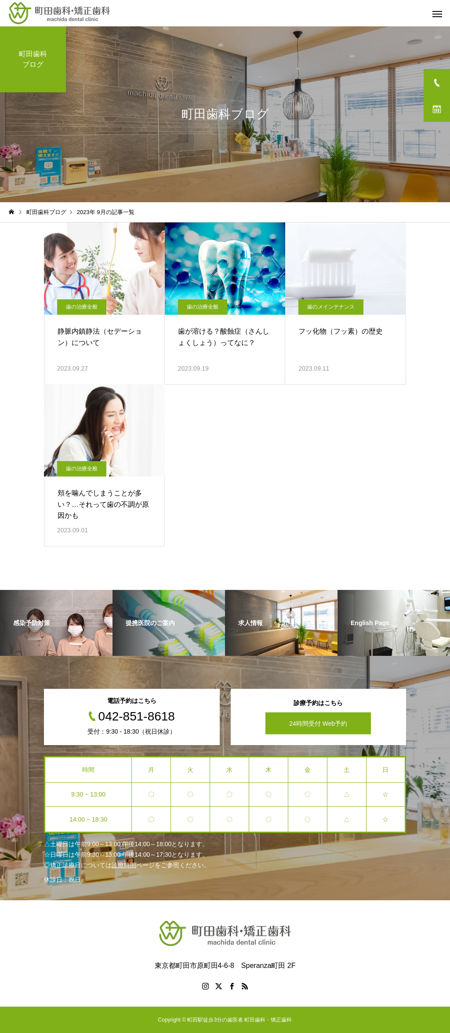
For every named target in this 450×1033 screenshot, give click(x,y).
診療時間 (124, 865)
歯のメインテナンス (331, 307)
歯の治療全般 (82, 307)
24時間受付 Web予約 (318, 723)
